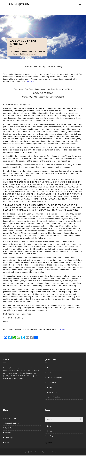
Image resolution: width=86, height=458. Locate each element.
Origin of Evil (52, 392)
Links (7, 442)
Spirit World (9, 428)
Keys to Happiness (12, 423)
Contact (49, 431)
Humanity (50, 387)
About (20, 49)
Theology (9, 438)
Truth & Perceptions (54, 378)
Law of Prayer (10, 418)
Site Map (50, 436)
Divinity (8, 433)
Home (12, 49)
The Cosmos (51, 382)
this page (30, 81)
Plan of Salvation (53, 397)
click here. (61, 329)
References (30, 49)
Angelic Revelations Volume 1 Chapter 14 (29, 51)
